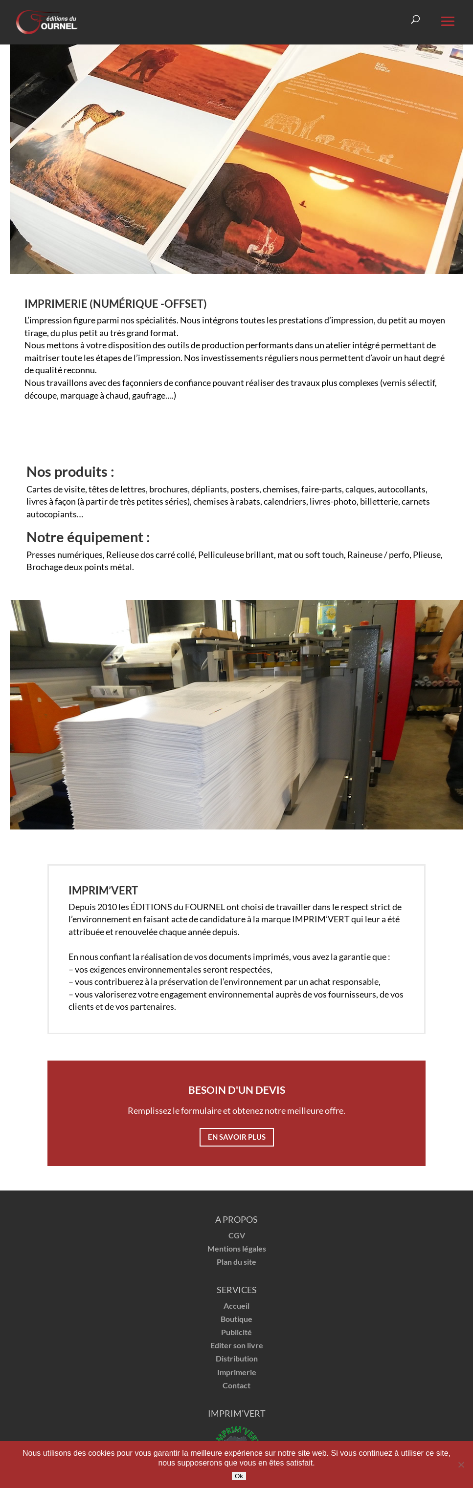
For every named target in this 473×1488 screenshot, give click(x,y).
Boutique (236, 1318)
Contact (236, 1385)
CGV (236, 1235)
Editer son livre (236, 1345)
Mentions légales (236, 1248)
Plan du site (236, 1261)
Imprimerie (236, 1372)
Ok (239, 1476)
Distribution (237, 1358)
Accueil (236, 1305)
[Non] (461, 1464)
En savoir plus (237, 1136)
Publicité (236, 1332)
